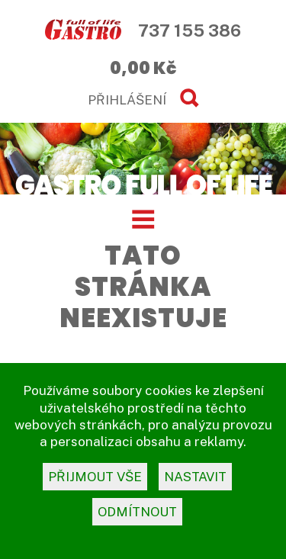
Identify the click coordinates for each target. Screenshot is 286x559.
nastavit (195, 476)
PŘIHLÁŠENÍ (127, 100)
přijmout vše (95, 476)
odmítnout (137, 511)
